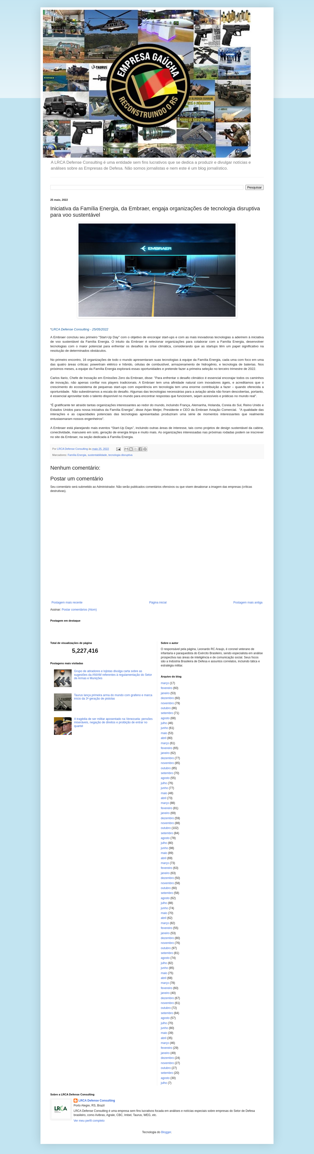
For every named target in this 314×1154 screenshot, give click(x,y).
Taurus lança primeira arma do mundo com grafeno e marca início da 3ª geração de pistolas (113, 696)
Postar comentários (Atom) (79, 609)
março (165, 683)
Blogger (166, 1132)
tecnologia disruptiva (120, 454)
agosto (165, 718)
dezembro (167, 698)
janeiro (165, 693)
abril (164, 738)
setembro (167, 713)
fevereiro (166, 688)
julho (164, 723)
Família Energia (77, 454)
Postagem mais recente (67, 602)
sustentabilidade (97, 454)
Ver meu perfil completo (89, 1120)
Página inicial (158, 602)
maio (164, 733)
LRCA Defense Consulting (96, 1100)
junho (164, 728)
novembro (167, 703)
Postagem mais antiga (247, 602)
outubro (166, 708)
